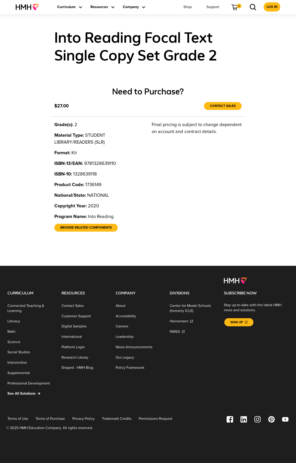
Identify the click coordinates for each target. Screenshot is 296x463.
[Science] (31, 342)
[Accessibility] (139, 316)
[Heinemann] (193, 321)
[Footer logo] (235, 280)
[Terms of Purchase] (50, 419)
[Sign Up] (238, 322)
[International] (85, 337)
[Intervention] (31, 362)
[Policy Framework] (139, 368)
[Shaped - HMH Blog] (85, 368)
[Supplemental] (31, 373)
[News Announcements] (139, 347)
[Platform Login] (85, 347)
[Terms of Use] (18, 419)
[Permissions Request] (155, 419)
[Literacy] (31, 321)
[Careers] (139, 326)
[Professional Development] (31, 383)
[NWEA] (193, 332)
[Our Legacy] (139, 357)
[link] (29, 7)
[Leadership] (139, 337)
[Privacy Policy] (83, 419)
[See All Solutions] (31, 393)
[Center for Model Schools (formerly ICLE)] (193, 308)
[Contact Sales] (223, 106)
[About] (139, 306)
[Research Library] (85, 357)
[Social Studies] (31, 352)
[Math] (31, 332)
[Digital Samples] (85, 326)
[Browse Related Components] (86, 228)
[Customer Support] (85, 316)
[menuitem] (29, 7)
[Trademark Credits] (116, 419)
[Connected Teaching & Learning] (31, 308)
